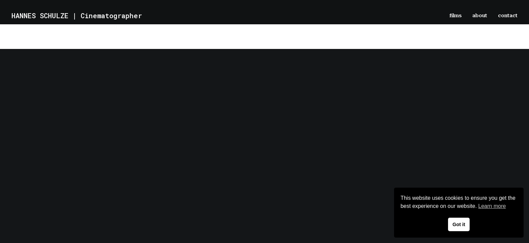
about (479, 15)
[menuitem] (457, 15)
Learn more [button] (492, 206)
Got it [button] (458, 224)
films (455, 15)
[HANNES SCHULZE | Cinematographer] (76, 15)
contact (508, 15)
